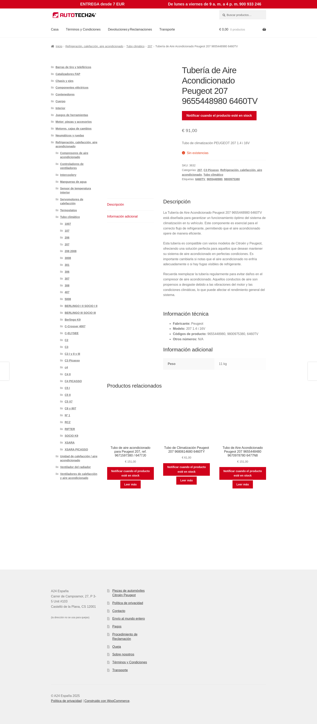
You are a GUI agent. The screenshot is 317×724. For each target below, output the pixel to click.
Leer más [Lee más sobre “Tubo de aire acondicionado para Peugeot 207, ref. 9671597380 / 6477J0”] (130, 484)
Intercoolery (68, 175)
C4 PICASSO (73, 381)
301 (67, 264)
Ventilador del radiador (75, 467)
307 (67, 278)
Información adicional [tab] (122, 216)
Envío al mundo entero (128, 618)
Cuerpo (61, 101)
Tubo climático (135, 46)
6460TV (200, 179)
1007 (68, 223)
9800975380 (232, 179)
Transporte (167, 29)
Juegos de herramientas (72, 115)
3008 (68, 258)
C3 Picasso (211, 170)
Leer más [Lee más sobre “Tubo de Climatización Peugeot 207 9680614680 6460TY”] (186, 480)
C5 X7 (69, 401)
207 (150, 46)
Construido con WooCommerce (106, 701)
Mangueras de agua (73, 181)
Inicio (59, 46)
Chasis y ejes (65, 80)
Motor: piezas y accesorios (74, 121)
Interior (60, 108)
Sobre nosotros (123, 654)
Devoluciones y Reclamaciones (130, 29)
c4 (66, 367)
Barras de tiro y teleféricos (73, 67)
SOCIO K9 (71, 435)
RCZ (68, 422)
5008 (68, 299)
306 (67, 271)
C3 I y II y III (72, 353)
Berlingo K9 (73, 319)
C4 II (68, 374)
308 (67, 285)
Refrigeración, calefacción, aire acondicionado (94, 46)
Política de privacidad (127, 603)
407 (67, 292)
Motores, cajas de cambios (74, 128)
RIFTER (70, 429)
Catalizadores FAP (68, 74)
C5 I (67, 388)
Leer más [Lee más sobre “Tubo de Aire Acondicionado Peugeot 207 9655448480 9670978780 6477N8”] (243, 484)
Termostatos (68, 210)
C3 (66, 347)
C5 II (68, 394)
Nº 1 (67, 415)
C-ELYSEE (72, 333)
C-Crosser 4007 (75, 326)
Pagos (116, 626)
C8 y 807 (70, 408)
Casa (54, 29)
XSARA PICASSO (76, 449)
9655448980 (215, 179)
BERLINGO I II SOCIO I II (81, 306)
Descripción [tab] (115, 204)
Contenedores (65, 94)
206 (67, 237)
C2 (66, 340)
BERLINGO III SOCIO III (80, 312)
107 (67, 230)
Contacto (118, 611)
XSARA (70, 442)
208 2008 (70, 251)
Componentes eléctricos (72, 87)
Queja (116, 646)
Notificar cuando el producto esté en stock (219, 115)
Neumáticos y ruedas (70, 135)
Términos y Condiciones (83, 29)
